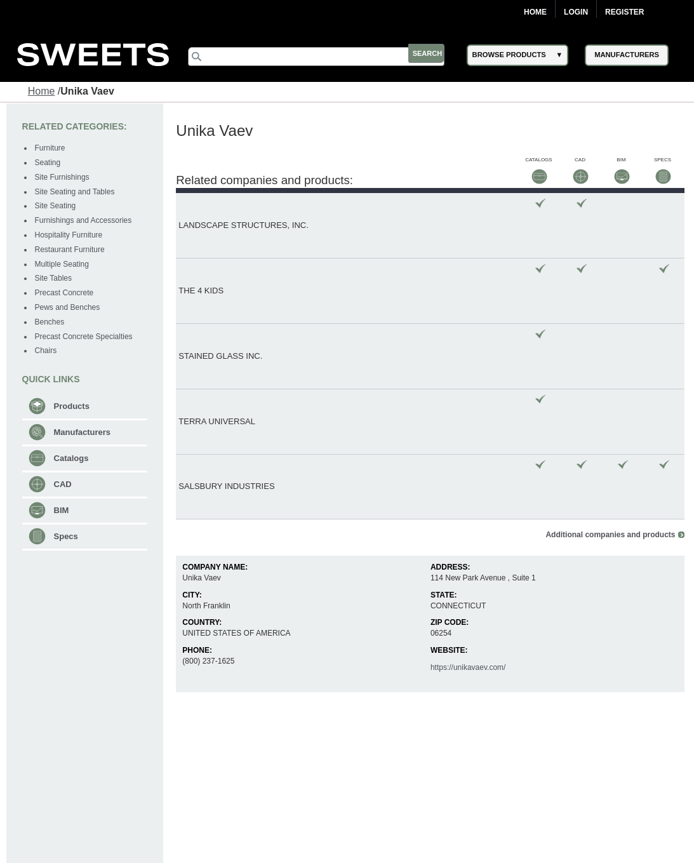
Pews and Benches (68, 306)
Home (535, 12)
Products (72, 405)
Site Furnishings (63, 176)
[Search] (323, 56)
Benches (50, 321)
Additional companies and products (609, 319)
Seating (49, 161)
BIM (62, 509)
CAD (63, 483)
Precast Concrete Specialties (84, 335)
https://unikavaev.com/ (468, 452)
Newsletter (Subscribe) (413, 842)
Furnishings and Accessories (84, 219)
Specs (67, 535)
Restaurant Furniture (70, 248)
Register (624, 12)
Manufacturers (83, 431)
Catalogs (72, 457)
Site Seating (56, 205)
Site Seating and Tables (76, 191)
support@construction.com (578, 851)
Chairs (47, 350)
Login (576, 12)
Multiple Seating (63, 263)
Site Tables (54, 278)
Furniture (51, 148)
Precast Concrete (65, 292)
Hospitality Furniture (69, 234)
